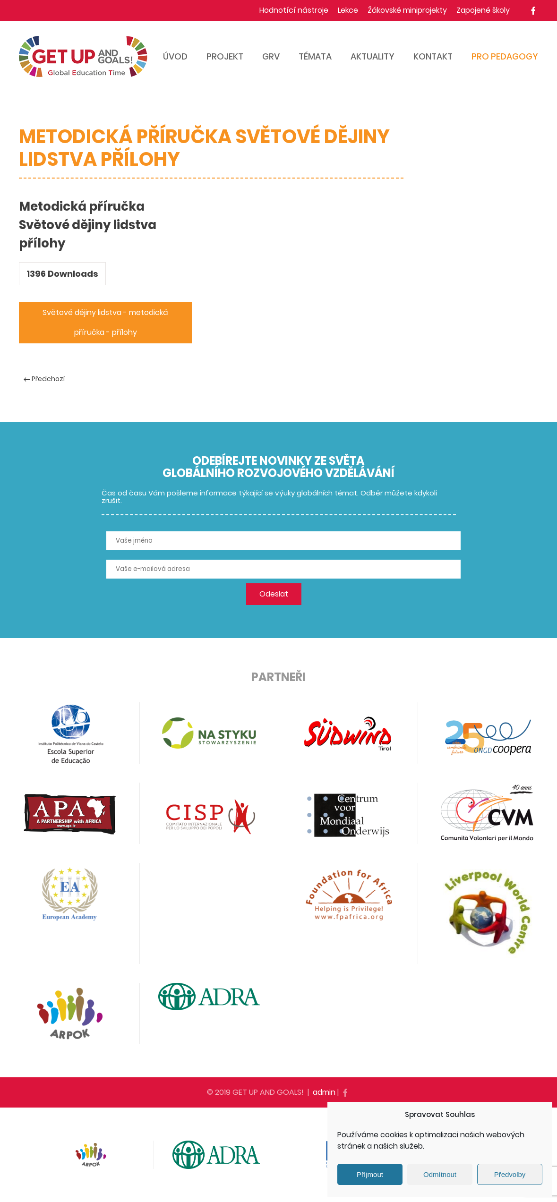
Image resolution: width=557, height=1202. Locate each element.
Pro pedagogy (504, 56)
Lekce (348, 10)
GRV (271, 56)
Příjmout (370, 1174)
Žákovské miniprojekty (407, 10)
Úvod (175, 56)
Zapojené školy (483, 10)
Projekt (224, 56)
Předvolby (510, 1174)
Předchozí (44, 379)
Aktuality (372, 56)
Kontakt (433, 56)
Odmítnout (439, 1174)
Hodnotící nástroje (293, 10)
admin (324, 1092)
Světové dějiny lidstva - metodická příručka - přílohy (105, 322)
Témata (315, 56)
